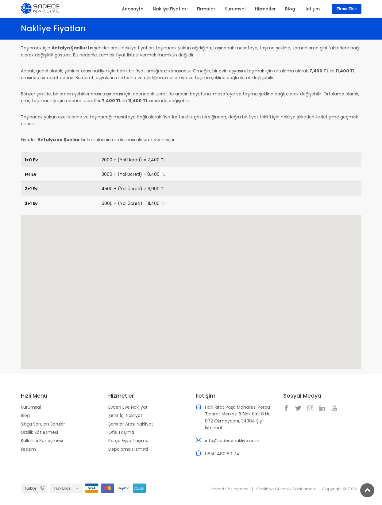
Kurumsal (31, 407)
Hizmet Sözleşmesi (229, 489)
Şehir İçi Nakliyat (125, 415)
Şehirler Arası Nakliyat (130, 424)
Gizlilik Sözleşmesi (39, 432)
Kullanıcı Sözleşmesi (42, 441)
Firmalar (206, 9)
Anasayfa (133, 9)
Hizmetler (265, 9)
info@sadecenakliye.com (232, 441)
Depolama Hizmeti (128, 449)
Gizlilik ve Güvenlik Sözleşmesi (286, 489)
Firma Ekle (347, 8)
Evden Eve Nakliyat (128, 407)
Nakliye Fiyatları (170, 9)
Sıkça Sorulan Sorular (43, 424)
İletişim (28, 449)
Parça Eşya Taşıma (128, 441)
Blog (25, 415)
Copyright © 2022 (339, 489)
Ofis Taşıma (121, 432)
